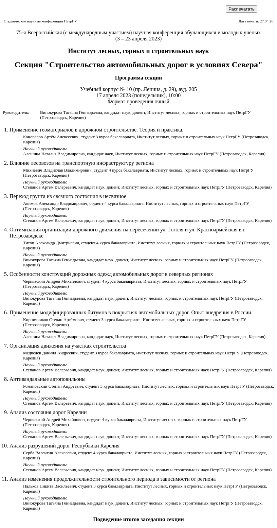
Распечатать (241, 9)
